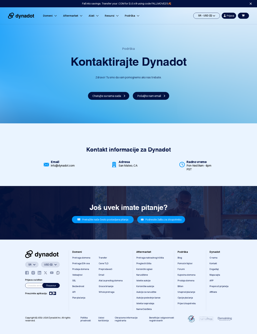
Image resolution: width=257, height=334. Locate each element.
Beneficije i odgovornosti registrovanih (161, 319)
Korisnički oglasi (144, 269)
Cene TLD (104, 263)
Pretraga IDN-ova (81, 263)
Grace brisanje (106, 286)
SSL (74, 280)
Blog (180, 257)
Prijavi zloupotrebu (187, 303)
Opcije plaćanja (185, 297)
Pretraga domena (81, 257)
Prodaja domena (80, 269)
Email (101, 274)
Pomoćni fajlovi (185, 263)
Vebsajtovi (77, 274)
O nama (213, 257)
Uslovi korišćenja (103, 319)
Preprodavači (105, 269)
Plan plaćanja (78, 297)
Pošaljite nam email (151, 96)
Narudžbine (142, 274)
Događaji (214, 269)
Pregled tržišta (143, 263)
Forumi (181, 269)
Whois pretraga (106, 292)
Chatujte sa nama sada (108, 96)
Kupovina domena (186, 274)
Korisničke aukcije (145, 286)
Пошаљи (51, 285)
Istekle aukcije (143, 280)
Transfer (103, 257)
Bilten (180, 286)
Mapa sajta (215, 274)
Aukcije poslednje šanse (148, 297)
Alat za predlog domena (111, 280)
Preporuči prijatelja (219, 286)
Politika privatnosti (85, 319)
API (73, 292)
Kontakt (213, 263)
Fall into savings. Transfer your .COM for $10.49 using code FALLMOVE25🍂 (126, 3)
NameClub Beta (144, 309)
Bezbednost (78, 286)
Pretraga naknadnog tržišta (150, 257)
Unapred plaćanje (186, 292)
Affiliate (213, 292)
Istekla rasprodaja (145, 303)
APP (211, 280)
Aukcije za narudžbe (146, 292)
